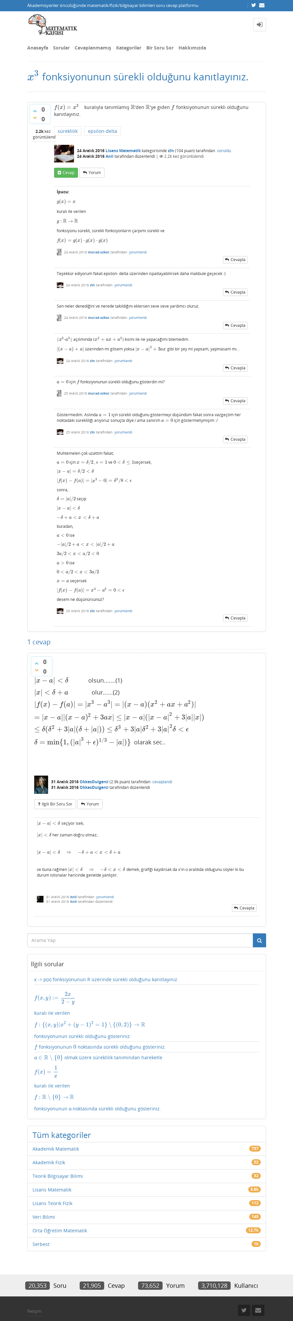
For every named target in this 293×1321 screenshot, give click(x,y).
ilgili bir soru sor (57, 786)
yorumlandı (138, 249)
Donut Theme (44, 1305)
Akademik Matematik (56, 1127)
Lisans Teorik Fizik (52, 1182)
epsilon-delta (102, 131)
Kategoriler (128, 48)
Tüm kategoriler (62, 1113)
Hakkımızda (192, 48)
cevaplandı (162, 764)
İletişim (34, 1290)
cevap (68, 173)
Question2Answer (185, 1305)
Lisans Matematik (123, 151)
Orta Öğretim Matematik (60, 1209)
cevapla (238, 256)
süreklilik (68, 131)
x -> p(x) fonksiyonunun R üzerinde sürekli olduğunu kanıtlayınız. (106, 961)
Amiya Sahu (110, 1305)
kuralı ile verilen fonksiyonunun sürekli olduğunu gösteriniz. (146, 996)
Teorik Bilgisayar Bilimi (58, 1155)
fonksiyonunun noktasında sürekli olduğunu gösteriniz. (98, 1026)
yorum (95, 173)
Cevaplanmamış (93, 48)
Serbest (41, 1223)
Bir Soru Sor (160, 48)
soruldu (224, 151)
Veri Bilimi (44, 1195)
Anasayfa (37, 48)
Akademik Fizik (49, 1141)
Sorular (61, 48)
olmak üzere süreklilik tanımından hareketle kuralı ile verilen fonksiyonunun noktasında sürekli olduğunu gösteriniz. (146, 1062)
